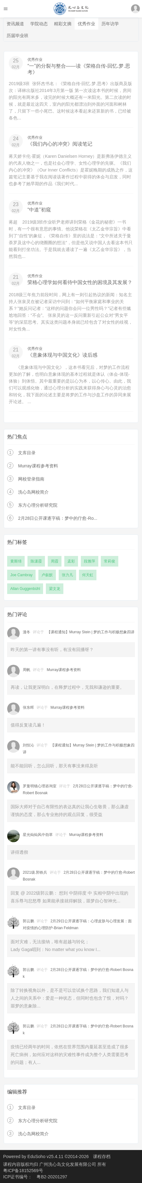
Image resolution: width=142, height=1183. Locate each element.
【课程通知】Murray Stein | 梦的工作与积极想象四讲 (91, 632)
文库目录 (27, 452)
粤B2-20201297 (52, 1176)
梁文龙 (54, 589)
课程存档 (101, 1156)
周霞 (54, 561)
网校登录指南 (31, 478)
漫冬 (26, 632)
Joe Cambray (21, 575)
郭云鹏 (28, 921)
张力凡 (67, 575)
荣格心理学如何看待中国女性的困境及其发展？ (79, 282)
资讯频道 (15, 23)
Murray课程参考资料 (38, 465)
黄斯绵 (16, 561)
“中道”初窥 (39, 209)
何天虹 (87, 575)
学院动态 (39, 23)
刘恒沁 (28, 745)
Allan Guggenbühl (25, 589)
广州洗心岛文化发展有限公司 (68, 1164)
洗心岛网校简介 (33, 492)
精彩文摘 (62, 23)
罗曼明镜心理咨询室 (39, 786)
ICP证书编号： (17, 1176)
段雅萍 (89, 561)
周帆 (26, 670)
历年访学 (110, 23)
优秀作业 (86, 23)
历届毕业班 (17, 35)
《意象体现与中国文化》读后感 (62, 355)
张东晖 (28, 707)
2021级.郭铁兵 (35, 872)
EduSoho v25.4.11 (45, 1156)
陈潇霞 (36, 561)
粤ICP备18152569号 (23, 1170)
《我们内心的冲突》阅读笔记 (59, 144)
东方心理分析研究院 (37, 505)
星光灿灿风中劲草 (38, 835)
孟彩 (71, 561)
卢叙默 (47, 575)
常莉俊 (109, 561)
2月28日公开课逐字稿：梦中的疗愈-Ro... (57, 518)
